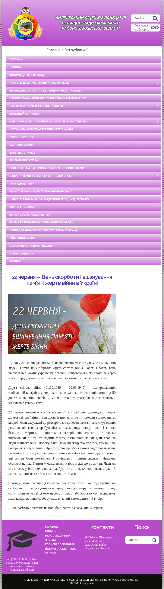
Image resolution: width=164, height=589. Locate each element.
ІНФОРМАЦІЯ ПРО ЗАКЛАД (26, 75)
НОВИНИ (15, 67)
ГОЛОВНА (15, 59)
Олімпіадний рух (21, 253)
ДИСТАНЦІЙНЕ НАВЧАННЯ (26, 113)
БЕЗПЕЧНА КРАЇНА (21, 144)
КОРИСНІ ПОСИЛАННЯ (23, 206)
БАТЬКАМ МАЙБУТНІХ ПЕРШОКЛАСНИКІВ (36, 106)
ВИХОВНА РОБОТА (21, 137)
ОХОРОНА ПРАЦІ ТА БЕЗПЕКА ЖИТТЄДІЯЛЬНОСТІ (41, 176)
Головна (51, 526)
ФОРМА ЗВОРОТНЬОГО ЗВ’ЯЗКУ (30, 214)
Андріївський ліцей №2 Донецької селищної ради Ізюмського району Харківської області (90, 23)
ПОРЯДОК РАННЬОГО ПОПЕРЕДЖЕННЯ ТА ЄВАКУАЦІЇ (43, 230)
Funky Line (87, 583)
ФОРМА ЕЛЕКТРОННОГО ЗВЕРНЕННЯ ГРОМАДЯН (41, 222)
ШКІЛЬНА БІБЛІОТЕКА (23, 160)
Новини (51, 531)
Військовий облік (22, 238)
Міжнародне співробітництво (31, 245)
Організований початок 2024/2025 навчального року (47, 98)
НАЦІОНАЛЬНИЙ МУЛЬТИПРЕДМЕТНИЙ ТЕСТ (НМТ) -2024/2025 (49, 199)
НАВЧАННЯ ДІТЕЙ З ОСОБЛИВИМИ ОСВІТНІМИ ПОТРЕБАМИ (48, 121)
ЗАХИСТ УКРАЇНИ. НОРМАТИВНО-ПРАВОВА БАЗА (40, 191)
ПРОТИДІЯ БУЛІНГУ (21, 183)
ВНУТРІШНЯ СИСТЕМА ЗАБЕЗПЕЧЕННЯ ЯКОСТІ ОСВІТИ (45, 90)
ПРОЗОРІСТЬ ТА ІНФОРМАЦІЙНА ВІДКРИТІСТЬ (39, 82)
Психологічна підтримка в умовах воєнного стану (47, 168)
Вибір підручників (22, 152)
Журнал (15, 261)
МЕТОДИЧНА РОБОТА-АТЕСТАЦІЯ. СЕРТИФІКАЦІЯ (41, 129)
